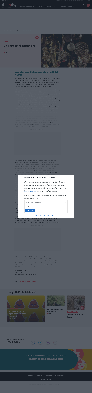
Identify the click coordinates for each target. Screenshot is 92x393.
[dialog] (46, 196)
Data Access (46, 215)
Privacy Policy (54, 215)
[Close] (71, 177)
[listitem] (46, 202)
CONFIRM (32, 210)
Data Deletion (38, 215)
